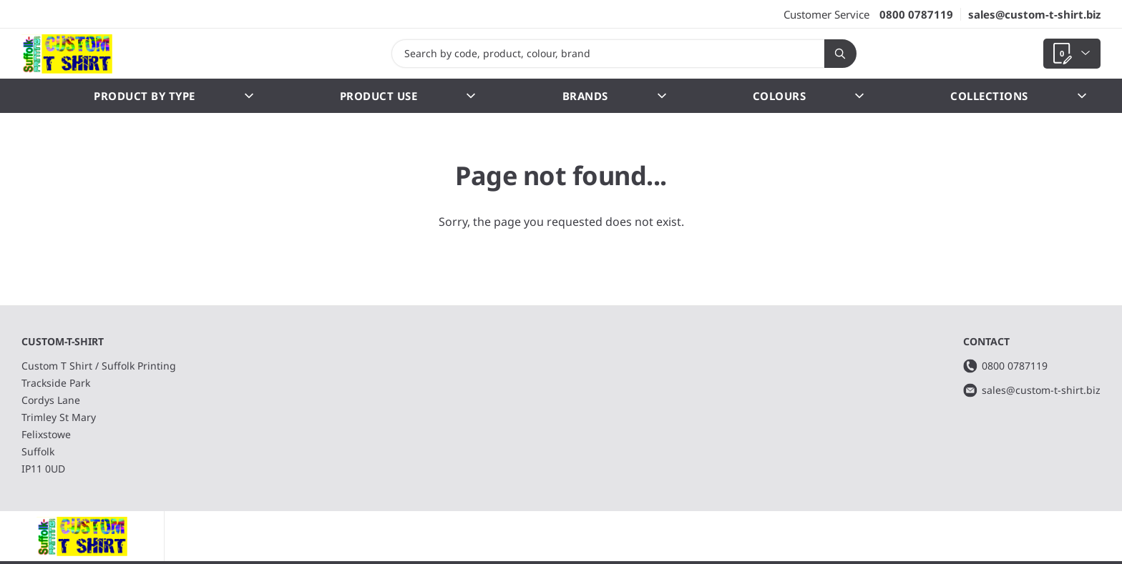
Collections (1018, 96)
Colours (808, 96)
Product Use (408, 96)
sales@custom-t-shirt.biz (1034, 14)
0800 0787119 (916, 14)
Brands (614, 96)
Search (835, 53)
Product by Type (173, 96)
